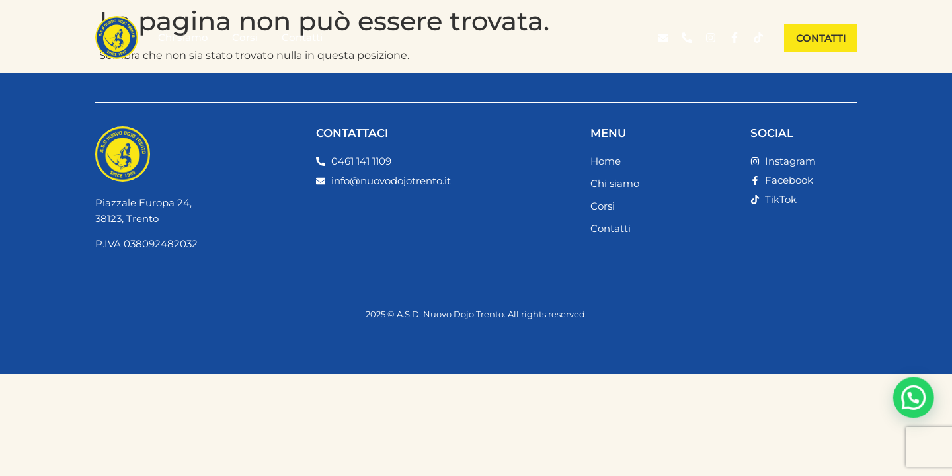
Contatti (302, 37)
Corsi (245, 37)
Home (605, 161)
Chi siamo (183, 37)
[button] (916, 402)
